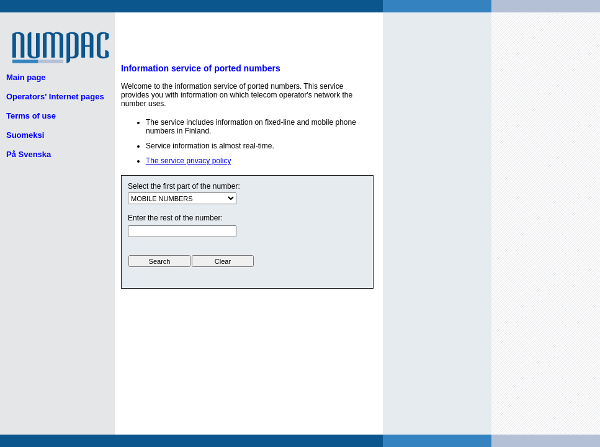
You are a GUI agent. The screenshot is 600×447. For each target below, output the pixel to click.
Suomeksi (25, 135)
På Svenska (28, 154)
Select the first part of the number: (184, 186)
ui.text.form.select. (182, 198)
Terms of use (31, 115)
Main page (26, 77)
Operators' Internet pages (55, 96)
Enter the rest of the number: (175, 218)
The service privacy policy (188, 160)
